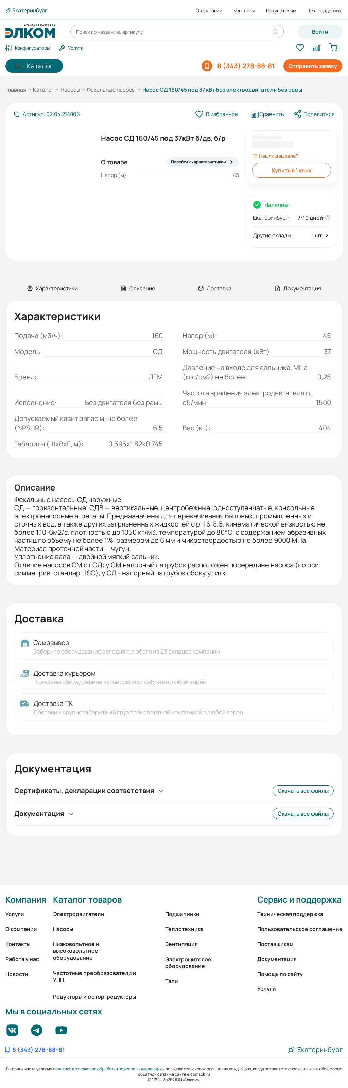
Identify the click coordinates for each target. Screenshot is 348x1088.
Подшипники (182, 914)
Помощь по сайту (280, 973)
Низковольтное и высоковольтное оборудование (76, 951)
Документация (277, 959)
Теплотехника (184, 929)
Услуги (14, 914)
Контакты (244, 10)
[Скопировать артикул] (46, 114)
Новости (16, 973)
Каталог (43, 89)
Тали (171, 981)
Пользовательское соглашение (300, 929)
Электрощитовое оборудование (188, 962)
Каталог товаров (87, 899)
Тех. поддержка (325, 10)
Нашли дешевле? (275, 156)
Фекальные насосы (111, 89)
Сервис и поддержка (299, 899)
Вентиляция (181, 944)
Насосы (70, 89)
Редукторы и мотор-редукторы (94, 996)
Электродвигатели (78, 914)
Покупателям (281, 10)
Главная (15, 89)
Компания (25, 899)
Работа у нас (22, 959)
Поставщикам (275, 944)
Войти (320, 31)
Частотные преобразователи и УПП (94, 976)
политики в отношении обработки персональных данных (107, 1069)
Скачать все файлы (303, 791)
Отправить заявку (313, 66)
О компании (209, 10)
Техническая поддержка (290, 914)
